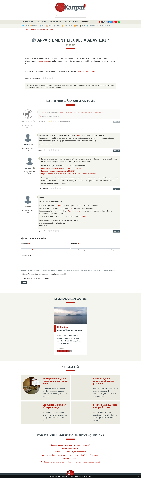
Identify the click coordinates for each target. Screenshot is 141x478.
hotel (85, 216)
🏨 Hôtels (49, 26)
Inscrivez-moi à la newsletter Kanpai (35, 278)
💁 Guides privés (67, 26)
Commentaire (27, 255)
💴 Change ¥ (34, 26)
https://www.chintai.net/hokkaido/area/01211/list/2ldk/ (61, 168)
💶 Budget (25, 26)
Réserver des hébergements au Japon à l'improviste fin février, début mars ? (70, 455)
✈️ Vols (42, 26)
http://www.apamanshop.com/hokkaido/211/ (58, 171)
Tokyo (44, 112)
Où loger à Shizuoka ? (70, 458)
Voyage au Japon (27, 22)
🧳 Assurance (91, 26)
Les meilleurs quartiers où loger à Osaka (105, 406)
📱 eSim (82, 26)
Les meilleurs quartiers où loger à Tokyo (55, 406)
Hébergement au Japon (47, 29)
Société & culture (55, 22)
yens (72, 208)
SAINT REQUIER (26, 121)
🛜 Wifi (76, 26)
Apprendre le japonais (71, 22)
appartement (44, 61)
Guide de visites (41, 22)
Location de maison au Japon (86, 71)
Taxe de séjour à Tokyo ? (70, 448)
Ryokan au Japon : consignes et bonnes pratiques (103, 381)
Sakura (78, 135)
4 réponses (70, 44)
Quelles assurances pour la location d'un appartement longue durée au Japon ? (70, 462)
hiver (79, 211)
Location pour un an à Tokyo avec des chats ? (70, 452)
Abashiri (71, 211)
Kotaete (27, 29)
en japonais (59, 205)
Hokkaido (62, 327)
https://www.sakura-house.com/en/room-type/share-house (82, 112)
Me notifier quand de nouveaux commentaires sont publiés (44, 274)
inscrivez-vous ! (48, 250)
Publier (24, 282)
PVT (59, 58)
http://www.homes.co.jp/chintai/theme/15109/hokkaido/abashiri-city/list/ (68, 174)
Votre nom (25, 244)
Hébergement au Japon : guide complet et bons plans (55, 381)
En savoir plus (87, 476)
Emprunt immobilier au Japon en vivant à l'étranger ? (70, 445)
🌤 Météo (100, 26)
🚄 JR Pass (57, 26)
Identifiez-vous (35, 250)
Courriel (75, 244)
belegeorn (26, 144)
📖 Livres (107, 26)
